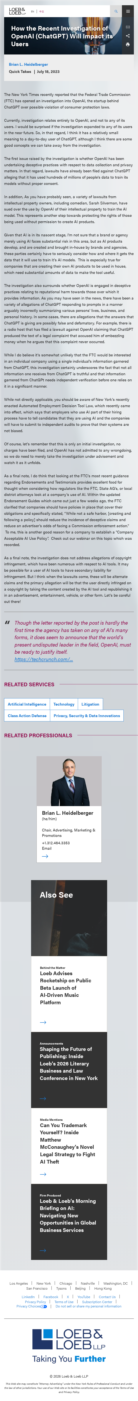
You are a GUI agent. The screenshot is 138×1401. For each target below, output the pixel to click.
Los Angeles (19, 1283)
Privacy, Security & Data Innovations (87, 715)
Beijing (80, 1288)
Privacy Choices (32, 1306)
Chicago (66, 1283)
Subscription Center (97, 1301)
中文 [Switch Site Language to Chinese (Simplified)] (41, 11)
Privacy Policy (35, 1301)
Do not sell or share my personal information (88, 1306)
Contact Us (107, 1296)
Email (47, 848)
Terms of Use (64, 1301)
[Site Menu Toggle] (128, 11)
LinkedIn (28, 1296)
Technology (63, 704)
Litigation (90, 704)
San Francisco (37, 1288)
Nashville (88, 1283)
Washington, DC (115, 1283)
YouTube (84, 1296)
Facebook (50, 1296)
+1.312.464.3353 (56, 842)
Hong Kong (103, 1288)
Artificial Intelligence (27, 704)
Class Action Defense (27, 715)
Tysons (61, 1288)
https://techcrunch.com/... (44, 659)
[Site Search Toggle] (116, 11)
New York (44, 1283)
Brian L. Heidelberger (28, 64)
